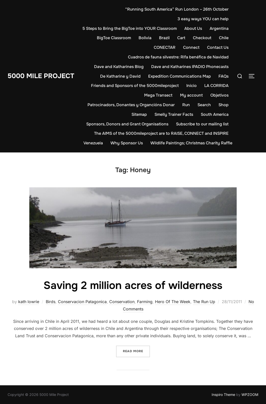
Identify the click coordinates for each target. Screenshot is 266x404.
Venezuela (93, 143)
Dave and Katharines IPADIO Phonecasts (190, 66)
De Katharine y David (120, 76)
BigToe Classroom (114, 37)
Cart (181, 37)
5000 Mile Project (41, 76)
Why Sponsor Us (126, 143)
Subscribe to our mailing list (202, 124)
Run (186, 104)
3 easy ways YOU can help (203, 18)
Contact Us (218, 47)
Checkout (202, 37)
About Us (193, 28)
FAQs (223, 76)
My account (191, 95)
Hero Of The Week (172, 301)
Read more (136, 350)
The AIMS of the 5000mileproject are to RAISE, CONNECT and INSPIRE (161, 133)
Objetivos (219, 95)
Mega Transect (158, 95)
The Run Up (204, 301)
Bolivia (145, 37)
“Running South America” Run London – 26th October (177, 9)
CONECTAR (164, 47)
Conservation (122, 301)
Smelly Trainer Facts (173, 114)
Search (204, 104)
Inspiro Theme (223, 394)
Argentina (219, 28)
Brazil (164, 37)
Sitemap (139, 114)
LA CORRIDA (216, 85)
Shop (223, 104)
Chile (224, 37)
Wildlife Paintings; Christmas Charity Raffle (191, 143)
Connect (191, 47)
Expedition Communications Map (179, 76)
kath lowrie (28, 301)
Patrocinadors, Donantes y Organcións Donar (131, 104)
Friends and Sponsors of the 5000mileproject (135, 85)
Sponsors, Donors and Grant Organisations (127, 124)
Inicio (191, 85)
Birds (50, 301)
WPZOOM (249, 394)
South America (215, 114)
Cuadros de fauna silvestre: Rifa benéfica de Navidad (178, 57)
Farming (144, 301)
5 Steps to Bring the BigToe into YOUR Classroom (129, 28)
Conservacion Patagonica (82, 301)
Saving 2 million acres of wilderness (132, 285)
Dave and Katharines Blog (119, 66)
